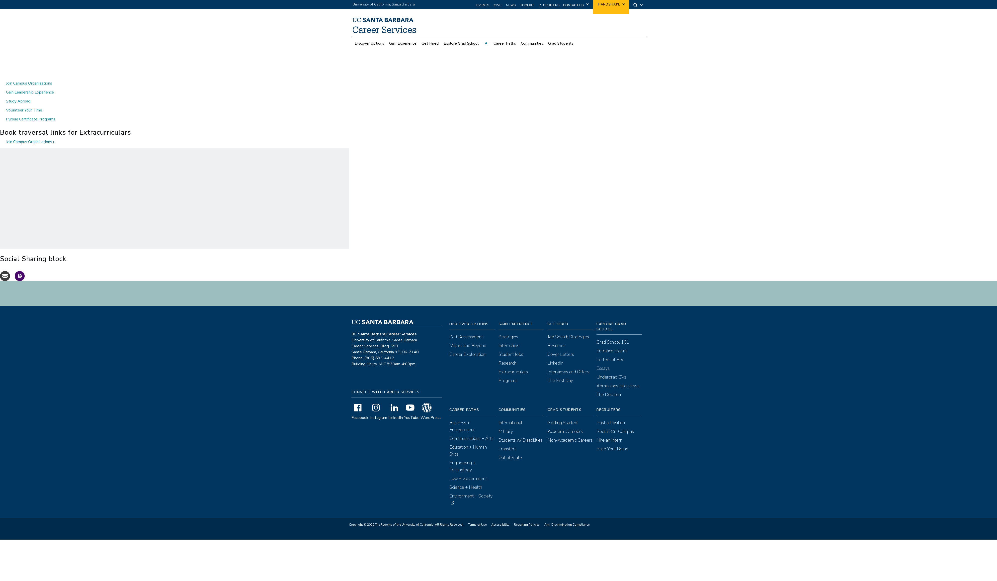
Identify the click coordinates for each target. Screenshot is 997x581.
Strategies (508, 328)
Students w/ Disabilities (520, 431)
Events (482, 5)
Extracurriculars (513, 363)
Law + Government (468, 470)
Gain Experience (402, 43)
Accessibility (500, 516)
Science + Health (465, 478)
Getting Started (562, 414)
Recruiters (549, 5)
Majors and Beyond (467, 337)
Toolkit (527, 5)
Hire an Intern (609, 431)
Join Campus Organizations (29, 74)
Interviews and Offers (568, 363)
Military (505, 422)
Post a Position (610, 414)
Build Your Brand (612, 440)
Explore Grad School (461, 43)
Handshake (609, 4)
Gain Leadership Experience (30, 83)
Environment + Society (471, 487)
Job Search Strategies (568, 328)
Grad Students (560, 43)
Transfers (507, 440)
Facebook (359, 408)
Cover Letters (561, 345)
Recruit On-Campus (615, 422)
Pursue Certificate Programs (30, 110)
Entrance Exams (611, 342)
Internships (508, 337)
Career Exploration (467, 345)
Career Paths (505, 43)
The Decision (608, 385)
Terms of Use (477, 516)
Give (497, 5)
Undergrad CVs (611, 368)
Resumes (557, 337)
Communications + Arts (471, 429)
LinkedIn (395, 408)
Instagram (378, 408)
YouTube (411, 408)
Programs (507, 372)
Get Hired (430, 43)
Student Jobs (510, 345)
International (510, 414)
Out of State (510, 449)
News (511, 5)
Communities (532, 43)
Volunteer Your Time (24, 101)
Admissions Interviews (618, 377)
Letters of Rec (610, 351)
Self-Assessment (466, 328)
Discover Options (369, 43)
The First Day (560, 372)
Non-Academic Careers (570, 431)
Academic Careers (565, 422)
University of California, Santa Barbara (384, 4)
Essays (603, 359)
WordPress (430, 408)
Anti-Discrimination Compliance (566, 516)
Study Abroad (18, 92)
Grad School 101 (612, 333)
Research (507, 354)
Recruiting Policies (527, 516)
